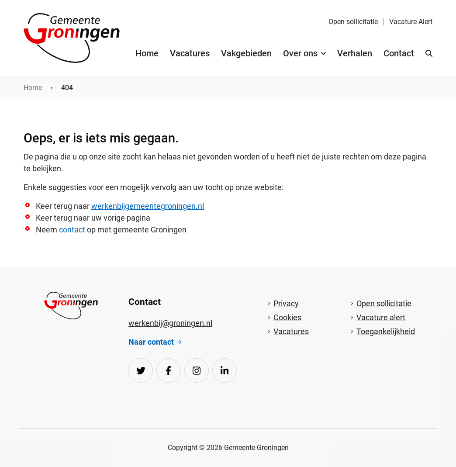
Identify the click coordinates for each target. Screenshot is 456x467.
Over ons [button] (300, 53)
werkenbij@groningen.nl (170, 323)
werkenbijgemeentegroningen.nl (147, 206)
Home (147, 53)
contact (72, 229)
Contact (398, 53)
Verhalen (354, 53)
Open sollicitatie (353, 21)
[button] (428, 53)
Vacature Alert (410, 21)
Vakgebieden (246, 53)
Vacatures (190, 53)
